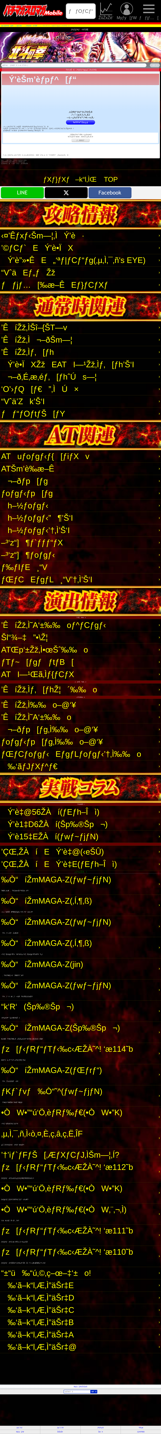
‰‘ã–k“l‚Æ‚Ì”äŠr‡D (37, 1297)
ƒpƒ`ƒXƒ (20, 1428)
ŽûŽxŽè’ (106, 11)
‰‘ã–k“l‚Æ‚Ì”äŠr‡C (37, 1310)
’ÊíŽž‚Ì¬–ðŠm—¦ (36, 339)
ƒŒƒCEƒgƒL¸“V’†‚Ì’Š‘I (46, 579)
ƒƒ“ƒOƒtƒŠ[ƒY (33, 413)
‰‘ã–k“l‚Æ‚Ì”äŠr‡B (37, 1322)
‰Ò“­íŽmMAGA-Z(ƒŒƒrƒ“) (51, 1074)
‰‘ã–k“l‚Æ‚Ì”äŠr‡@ (39, 1346)
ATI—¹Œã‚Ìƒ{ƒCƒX (37, 674)
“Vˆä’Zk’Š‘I (23, 401)
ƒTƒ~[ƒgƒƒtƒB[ (37, 662)
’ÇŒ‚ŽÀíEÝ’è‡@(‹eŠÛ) (52, 851)
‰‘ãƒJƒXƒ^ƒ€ (29, 766)
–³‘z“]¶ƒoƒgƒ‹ (28, 554)
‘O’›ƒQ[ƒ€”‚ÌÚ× (40, 389)
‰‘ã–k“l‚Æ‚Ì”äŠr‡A (37, 1334)
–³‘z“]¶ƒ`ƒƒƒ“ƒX (32, 542)
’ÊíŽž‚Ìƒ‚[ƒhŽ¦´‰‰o (49, 689)
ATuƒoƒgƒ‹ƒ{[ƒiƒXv (45, 456)
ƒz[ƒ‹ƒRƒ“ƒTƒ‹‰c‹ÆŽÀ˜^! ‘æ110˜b (67, 1255)
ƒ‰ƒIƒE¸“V (24, 567)
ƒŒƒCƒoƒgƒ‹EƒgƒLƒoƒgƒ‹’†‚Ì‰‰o (71, 754)
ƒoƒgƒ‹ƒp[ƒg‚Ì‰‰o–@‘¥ (52, 741)
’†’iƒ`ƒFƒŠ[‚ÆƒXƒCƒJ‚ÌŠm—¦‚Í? (60, 1154)
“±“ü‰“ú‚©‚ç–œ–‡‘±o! (46, 1273)
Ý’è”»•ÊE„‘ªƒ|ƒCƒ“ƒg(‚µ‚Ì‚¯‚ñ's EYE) (73, 260)
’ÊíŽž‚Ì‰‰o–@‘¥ (38, 704)
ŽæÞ (100, 1432)
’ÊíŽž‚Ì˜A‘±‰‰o (36, 717)
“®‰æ (141, 1428)
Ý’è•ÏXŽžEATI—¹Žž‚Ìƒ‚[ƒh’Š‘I (67, 364)
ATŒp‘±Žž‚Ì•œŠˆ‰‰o (44, 649)
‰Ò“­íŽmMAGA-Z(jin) (42, 968)
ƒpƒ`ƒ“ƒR (60, 1428)
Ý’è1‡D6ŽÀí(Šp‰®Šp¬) (54, 824)
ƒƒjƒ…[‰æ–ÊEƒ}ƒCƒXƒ (58, 284)
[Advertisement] (67, 1368)
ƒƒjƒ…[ (148, 11)
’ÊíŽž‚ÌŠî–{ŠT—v (34, 327)
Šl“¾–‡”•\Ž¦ (24, 637)
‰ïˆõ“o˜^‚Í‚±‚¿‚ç (80, 122)
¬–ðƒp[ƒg (24, 481)
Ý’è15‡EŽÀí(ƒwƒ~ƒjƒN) (49, 836)
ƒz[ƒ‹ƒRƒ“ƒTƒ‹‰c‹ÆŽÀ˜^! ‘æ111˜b (67, 1234)
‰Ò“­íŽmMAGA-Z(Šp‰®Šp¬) (60, 1031)
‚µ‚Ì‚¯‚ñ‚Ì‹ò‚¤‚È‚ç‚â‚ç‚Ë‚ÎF (42, 1137)
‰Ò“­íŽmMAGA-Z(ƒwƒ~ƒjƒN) (56, 883)
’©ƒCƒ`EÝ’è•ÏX (37, 247)
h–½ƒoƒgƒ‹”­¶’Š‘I (37, 517)
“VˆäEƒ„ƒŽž (28, 272)
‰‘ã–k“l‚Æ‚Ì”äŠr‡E (37, 1285)
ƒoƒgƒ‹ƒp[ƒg (27, 493)
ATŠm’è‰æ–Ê (27, 468)
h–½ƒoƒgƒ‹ (24, 505)
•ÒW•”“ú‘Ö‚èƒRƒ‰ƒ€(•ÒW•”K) (61, 1116)
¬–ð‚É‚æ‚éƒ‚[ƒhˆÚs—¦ (49, 376)
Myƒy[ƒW (127, 11)
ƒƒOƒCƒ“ (81, 11)
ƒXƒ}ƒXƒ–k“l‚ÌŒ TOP (80, 179)
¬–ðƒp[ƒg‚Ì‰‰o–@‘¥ (49, 729)
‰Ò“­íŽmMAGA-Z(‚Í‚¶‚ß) (46, 904)
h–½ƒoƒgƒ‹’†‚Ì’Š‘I (35, 530)
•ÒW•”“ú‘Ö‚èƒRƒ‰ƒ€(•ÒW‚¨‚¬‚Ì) (64, 1213)
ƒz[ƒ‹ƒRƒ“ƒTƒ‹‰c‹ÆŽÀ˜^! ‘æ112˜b (67, 1171)
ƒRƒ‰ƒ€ (100, 1428)
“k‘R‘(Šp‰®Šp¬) (37, 1010)
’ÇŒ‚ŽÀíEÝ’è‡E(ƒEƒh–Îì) (59, 864)
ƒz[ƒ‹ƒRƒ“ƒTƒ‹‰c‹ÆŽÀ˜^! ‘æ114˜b (67, 1052)
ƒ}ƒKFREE (141, 1432)
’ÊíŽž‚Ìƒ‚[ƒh (27, 352)
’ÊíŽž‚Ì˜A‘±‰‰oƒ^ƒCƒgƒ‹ (53, 625)
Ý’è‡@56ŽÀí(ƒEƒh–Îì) (50, 811)
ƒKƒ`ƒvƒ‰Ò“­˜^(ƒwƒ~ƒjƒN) (51, 1095)
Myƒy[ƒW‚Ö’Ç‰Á (80, 1386)
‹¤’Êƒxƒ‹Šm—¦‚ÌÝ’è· (42, 235)
